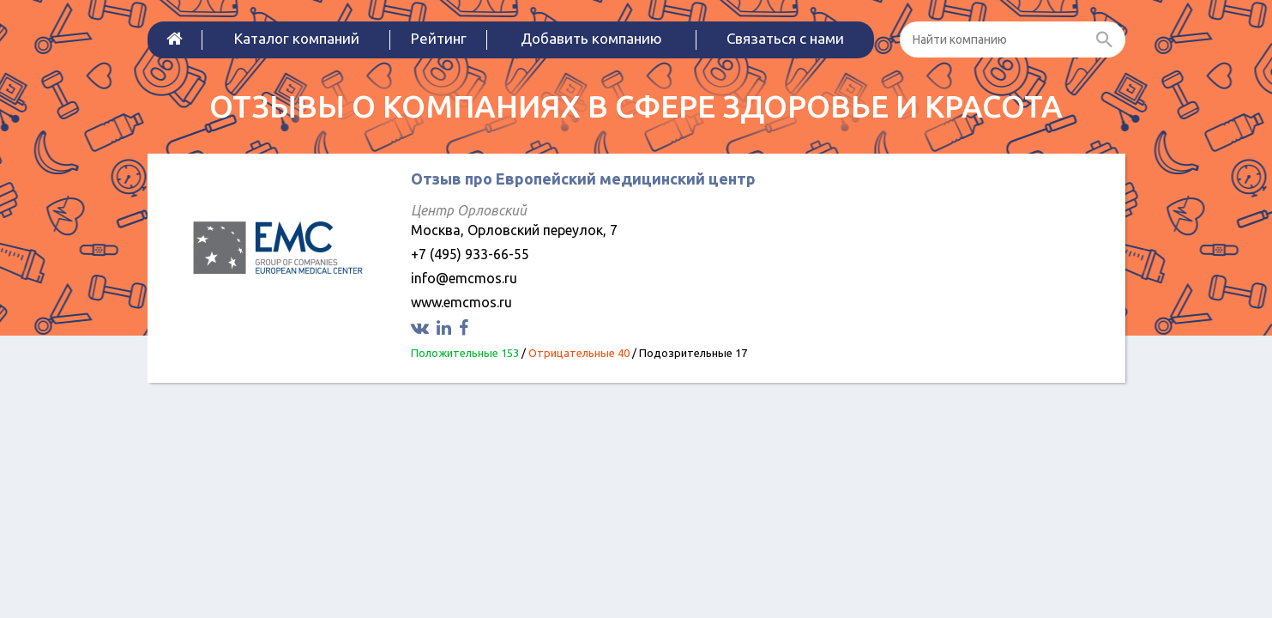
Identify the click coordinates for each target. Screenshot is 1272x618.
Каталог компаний (296, 38)
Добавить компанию (591, 38)
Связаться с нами (785, 38)
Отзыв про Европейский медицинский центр (583, 178)
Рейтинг (439, 38)
